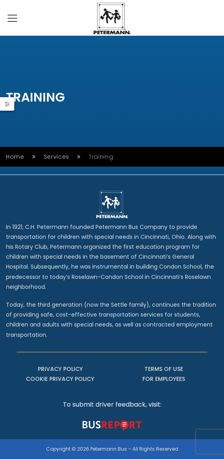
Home (15, 157)
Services (57, 157)
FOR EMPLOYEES (163, 379)
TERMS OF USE (163, 369)
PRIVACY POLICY (60, 369)
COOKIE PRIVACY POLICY (60, 379)
